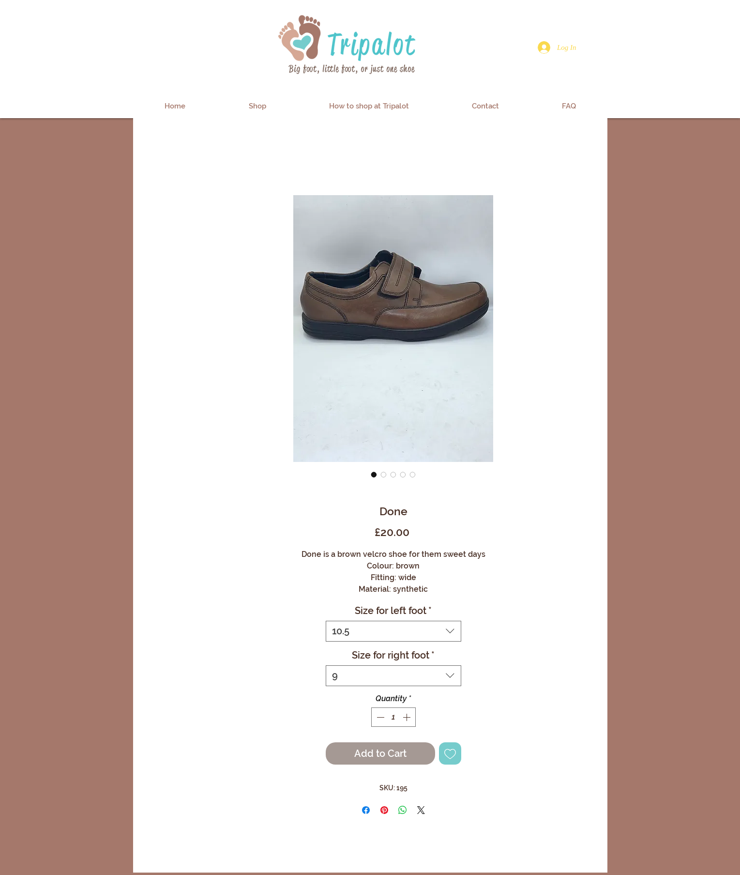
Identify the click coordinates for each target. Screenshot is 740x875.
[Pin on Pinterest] (384, 810)
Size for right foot (393, 655)
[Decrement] (379, 717)
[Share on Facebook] (366, 810)
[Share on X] (421, 810)
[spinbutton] (393, 717)
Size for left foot (393, 610)
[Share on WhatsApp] (402, 810)
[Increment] (407, 717)
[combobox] (393, 631)
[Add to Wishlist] (450, 753)
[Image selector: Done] (374, 474)
